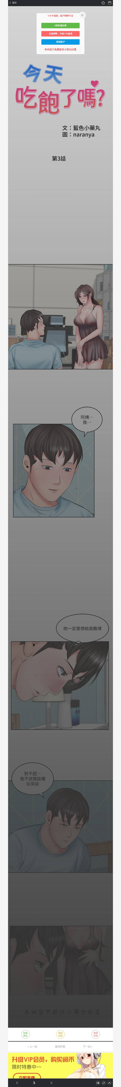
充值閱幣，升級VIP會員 (60, 34)
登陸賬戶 (60, 42)
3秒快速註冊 (60, 25)
